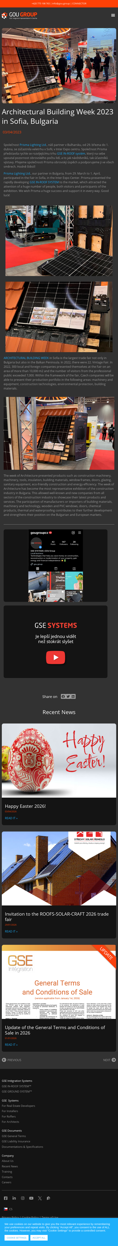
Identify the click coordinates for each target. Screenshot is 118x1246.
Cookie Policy (30, 1217)
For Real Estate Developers (18, 1106)
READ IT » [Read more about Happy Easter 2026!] (11, 818)
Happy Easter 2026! (25, 806)
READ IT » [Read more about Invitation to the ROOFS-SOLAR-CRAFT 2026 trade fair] (11, 931)
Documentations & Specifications (22, 1146)
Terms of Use (50, 1217)
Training (7, 1171)
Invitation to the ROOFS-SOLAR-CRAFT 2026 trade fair (57, 916)
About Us (7, 1161)
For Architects (10, 1121)
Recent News (10, 1166)
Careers (6, 1182)
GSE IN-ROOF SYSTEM (44, 182)
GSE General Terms (14, 1136)
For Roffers (9, 1116)
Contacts (7, 1177)
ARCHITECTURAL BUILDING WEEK (26, 358)
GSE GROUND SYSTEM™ (17, 1091)
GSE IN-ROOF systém (71, 154)
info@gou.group (61, 3)
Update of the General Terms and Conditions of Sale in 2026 (55, 1030)
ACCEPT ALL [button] (39, 1237)
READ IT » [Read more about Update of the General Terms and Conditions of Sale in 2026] (11, 1045)
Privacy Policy (10, 1217)
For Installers (10, 1111)
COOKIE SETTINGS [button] (16, 1237)
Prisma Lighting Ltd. (33, 145)
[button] (113, 15)
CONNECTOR (79, 3)
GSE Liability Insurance (16, 1141)
